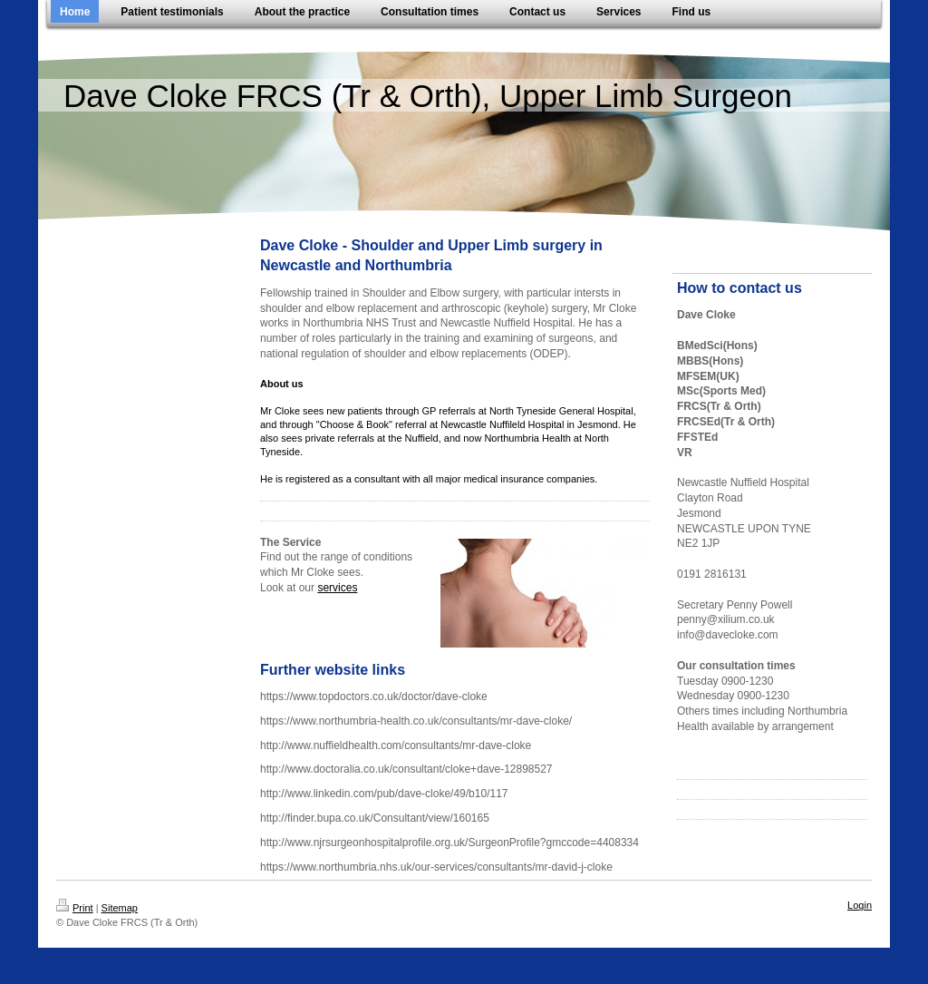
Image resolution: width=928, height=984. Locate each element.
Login (859, 905)
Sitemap (120, 907)
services (337, 587)
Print (74, 907)
